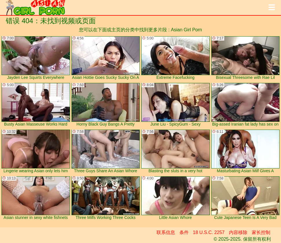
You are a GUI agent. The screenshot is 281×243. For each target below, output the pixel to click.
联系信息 (166, 232)
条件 (184, 232)
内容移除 (238, 232)
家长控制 (261, 232)
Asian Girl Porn (186, 29)
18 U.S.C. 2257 (209, 232)
